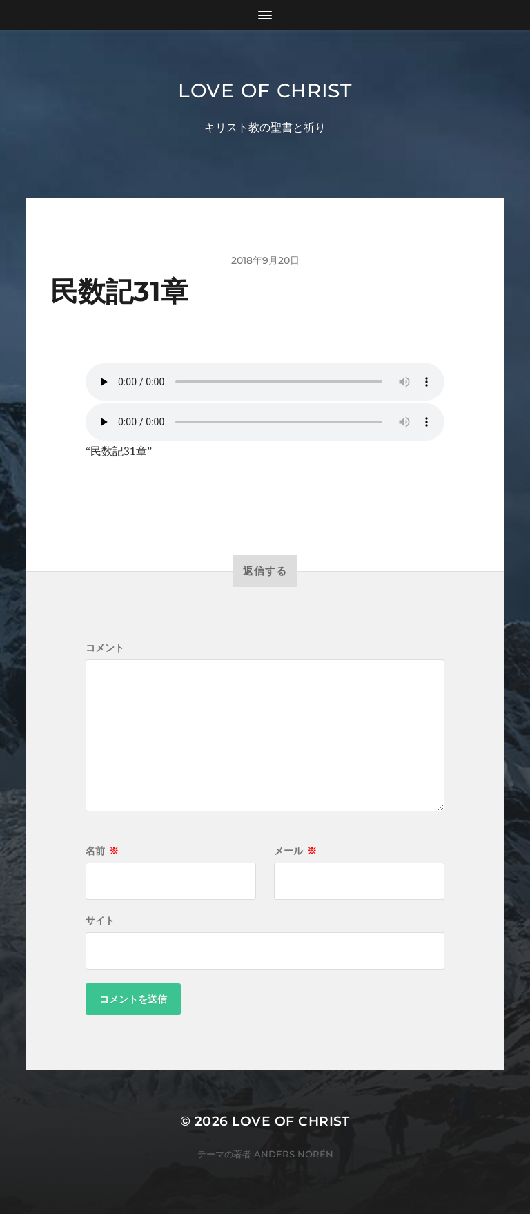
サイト (100, 920)
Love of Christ (265, 90)
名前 (102, 851)
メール (295, 851)
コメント (105, 648)
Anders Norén (293, 1153)
